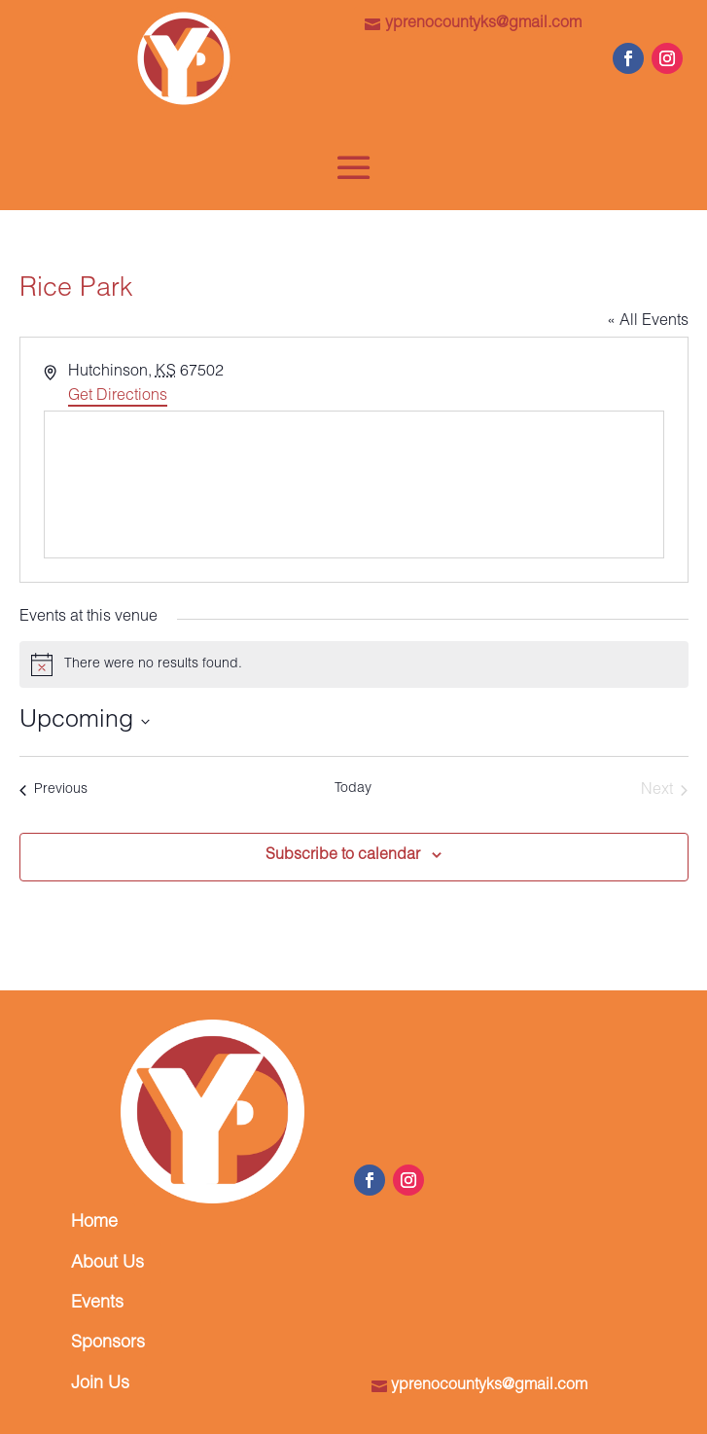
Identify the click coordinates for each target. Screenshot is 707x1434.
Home (94, 1223)
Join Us (100, 1384)
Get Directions (117, 397)
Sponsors (108, 1343)
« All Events (648, 322)
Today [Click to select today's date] (353, 789)
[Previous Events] (53, 791)
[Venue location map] (354, 484)
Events (97, 1303)
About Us (107, 1264)
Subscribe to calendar (342, 856)
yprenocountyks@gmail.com (483, 24)
